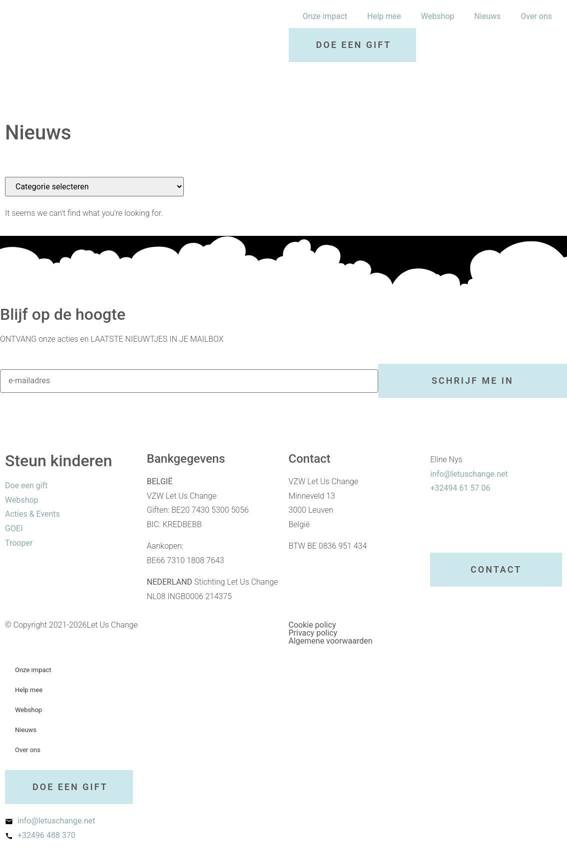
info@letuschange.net (469, 474)
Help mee (384, 16)
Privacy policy (313, 633)
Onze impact (325, 16)
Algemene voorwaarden (331, 641)
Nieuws (487, 16)
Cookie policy (312, 625)
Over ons (536, 16)
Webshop (438, 16)
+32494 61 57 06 (460, 488)
